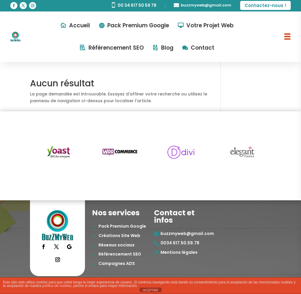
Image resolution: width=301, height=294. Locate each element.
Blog (167, 48)
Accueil (79, 25)
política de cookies (56, 286)
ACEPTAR (150, 290)
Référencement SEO (116, 48)
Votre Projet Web (210, 25)
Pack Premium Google (138, 25)
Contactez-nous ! (265, 5)
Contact (202, 48)
